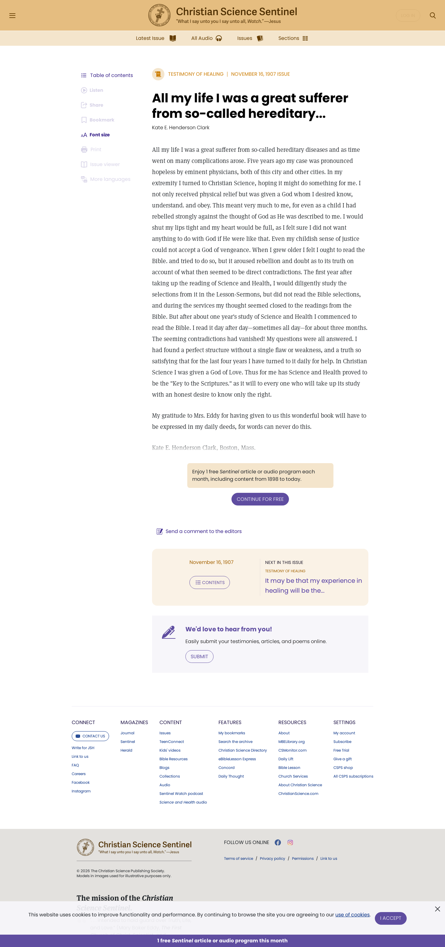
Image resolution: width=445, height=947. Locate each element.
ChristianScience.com (298, 782)
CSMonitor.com (292, 738)
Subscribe (342, 730)
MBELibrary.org (291, 730)
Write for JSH (83, 736)
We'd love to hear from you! (225, 617)
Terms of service (238, 846)
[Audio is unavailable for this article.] (93, 90)
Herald (126, 738)
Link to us (80, 745)
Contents (207, 570)
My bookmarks (231, 721)
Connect (83, 710)
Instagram (81, 779)
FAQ (75, 753)
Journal (127, 721)
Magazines (134, 710)
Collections (169, 764)
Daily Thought (231, 764)
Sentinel (128, 730)
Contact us (90, 724)
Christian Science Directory (242, 738)
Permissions (303, 846)
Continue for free (258, 487)
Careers (79, 762)
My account (344, 721)
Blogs (164, 756)
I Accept (391, 918)
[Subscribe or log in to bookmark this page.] (99, 120)
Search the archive (235, 730)
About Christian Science (300, 773)
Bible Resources (173, 747)
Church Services (293, 764)
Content (170, 710)
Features (229, 710)
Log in (408, 15)
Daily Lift (285, 747)
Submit (196, 644)
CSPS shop (343, 756)
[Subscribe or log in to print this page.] (92, 149)
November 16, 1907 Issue (257, 74)
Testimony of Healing (192, 74)
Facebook (81, 771)
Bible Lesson (289, 756)
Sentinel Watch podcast (181, 782)
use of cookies (352, 915)
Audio (164, 773)
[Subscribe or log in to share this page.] (94, 105)
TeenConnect (171, 730)
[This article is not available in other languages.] (107, 179)
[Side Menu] (12, 15)
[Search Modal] (432, 15)
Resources (292, 710)
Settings (344, 710)
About (284, 721)
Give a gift (342, 747)
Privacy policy (272, 846)
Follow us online (246, 830)
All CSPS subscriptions (353, 764)
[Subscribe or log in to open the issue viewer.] (101, 164)
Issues (165, 721)
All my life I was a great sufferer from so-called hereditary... (247, 105)
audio (183, 790)
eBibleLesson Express (237, 747)
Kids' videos (169, 738)
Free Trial (341, 738)
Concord (226, 756)
